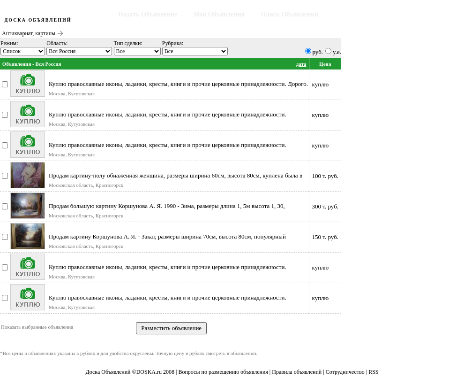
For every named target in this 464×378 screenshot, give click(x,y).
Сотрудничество (345, 372)
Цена (325, 64)
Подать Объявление (147, 14)
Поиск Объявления (289, 14)
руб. (318, 51)
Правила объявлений (297, 372)
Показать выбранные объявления (37, 327)
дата (301, 64)
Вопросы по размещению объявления (223, 372)
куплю (320, 84)
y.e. (337, 51)
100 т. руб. (325, 175)
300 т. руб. (325, 206)
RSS (373, 372)
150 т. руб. (325, 236)
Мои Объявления (219, 14)
